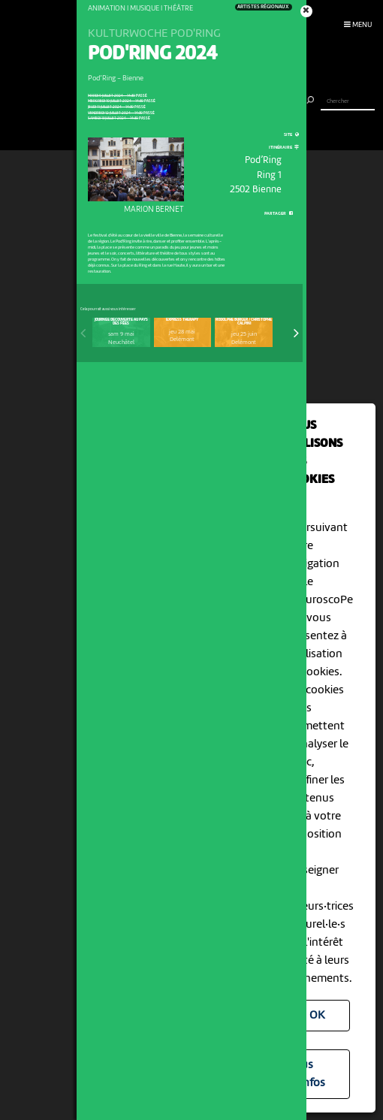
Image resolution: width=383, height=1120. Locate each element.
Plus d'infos (308, 1074)
